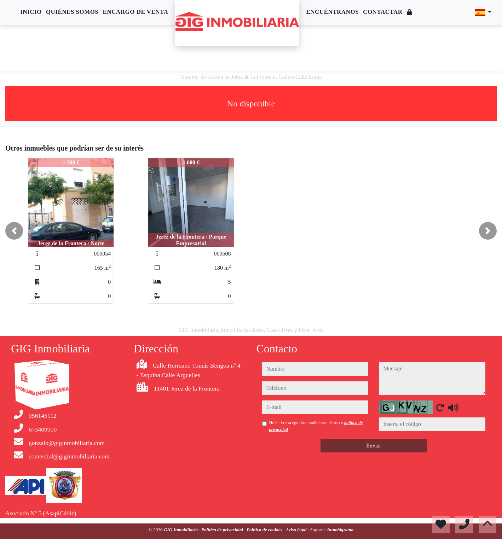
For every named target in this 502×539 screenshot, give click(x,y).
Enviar (373, 446)
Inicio (31, 11)
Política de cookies (265, 529)
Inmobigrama (340, 529)
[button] (14, 231)
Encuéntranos (332, 11)
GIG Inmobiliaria (181, 529)
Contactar (383, 11)
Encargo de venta (135, 11)
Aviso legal (297, 529)
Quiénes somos (72, 11)
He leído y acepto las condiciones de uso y (316, 426)
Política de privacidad (222, 529)
